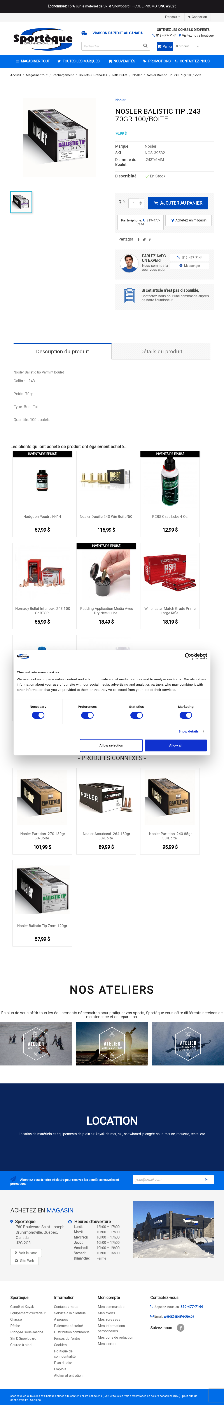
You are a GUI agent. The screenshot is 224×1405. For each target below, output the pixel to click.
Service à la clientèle (70, 1313)
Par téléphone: (140, 222)
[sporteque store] (173, 1229)
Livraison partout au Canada (116, 33)
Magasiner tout (35, 61)
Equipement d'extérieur (28, 1313)
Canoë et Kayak (22, 1307)
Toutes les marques (81, 61)
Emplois (60, 1369)
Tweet (144, 241)
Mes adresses (109, 1319)
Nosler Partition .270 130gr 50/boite (42, 836)
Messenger (189, 266)
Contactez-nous (66, 1307)
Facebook (180, 1328)
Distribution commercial (72, 1332)
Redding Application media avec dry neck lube (106, 610)
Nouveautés (124, 61)
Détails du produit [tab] (161, 352)
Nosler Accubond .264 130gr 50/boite (106, 836)
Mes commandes (111, 1307)
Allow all (175, 745)
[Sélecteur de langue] (173, 17)
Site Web (27, 1261)
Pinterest (149, 241)
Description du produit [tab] (62, 352)
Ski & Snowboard (23, 1338)
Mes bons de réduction (115, 1337)
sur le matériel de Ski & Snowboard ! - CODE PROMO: (112, 6)
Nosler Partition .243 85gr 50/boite (170, 836)
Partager (138, 241)
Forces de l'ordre (67, 1338)
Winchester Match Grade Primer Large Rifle (170, 610)
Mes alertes (107, 1344)
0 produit (188, 46)
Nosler (120, 100)
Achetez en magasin (188, 220)
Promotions (159, 61)
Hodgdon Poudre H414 (42, 516)
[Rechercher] (115, 46)
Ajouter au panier (178, 203)
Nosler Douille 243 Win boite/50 (106, 516)
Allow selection (111, 745)
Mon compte (109, 1297)
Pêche (15, 1326)
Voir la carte (28, 1253)
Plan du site (63, 1363)
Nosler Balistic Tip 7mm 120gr (42, 926)
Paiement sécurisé (68, 1326)
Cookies (60, 1345)
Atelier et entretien (68, 1375)
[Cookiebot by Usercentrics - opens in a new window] (188, 656)
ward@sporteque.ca (179, 1316)
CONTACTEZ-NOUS (194, 61)
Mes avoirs (106, 1313)
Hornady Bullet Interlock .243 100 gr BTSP (42, 610)
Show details (188, 731)
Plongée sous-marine (26, 1332)
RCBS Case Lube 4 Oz (170, 516)
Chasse (16, 1319)
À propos (61, 1319)
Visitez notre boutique (198, 35)
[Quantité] (134, 203)
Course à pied (21, 1345)
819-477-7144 (166, 35)
